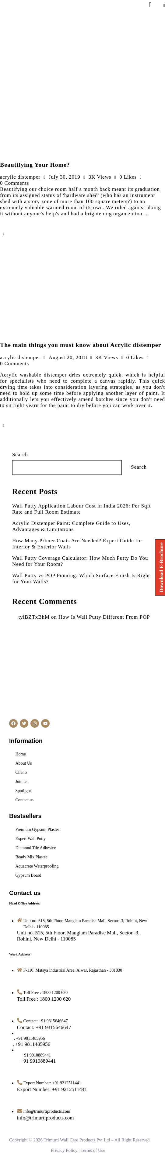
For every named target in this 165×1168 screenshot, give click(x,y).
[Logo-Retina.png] (21, 34)
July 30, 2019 (64, 177)
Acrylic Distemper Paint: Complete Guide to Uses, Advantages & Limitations (71, 526)
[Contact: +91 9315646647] (44, 1027)
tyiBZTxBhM (34, 617)
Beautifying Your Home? (35, 164)
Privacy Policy (64, 1150)
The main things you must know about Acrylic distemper (80, 344)
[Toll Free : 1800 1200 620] (44, 999)
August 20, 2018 (68, 357)
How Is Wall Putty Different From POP (104, 617)
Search (20, 454)
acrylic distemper (20, 177)
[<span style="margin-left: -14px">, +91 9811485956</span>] (34, 1044)
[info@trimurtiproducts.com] (45, 1118)
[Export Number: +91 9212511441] (52, 1089)
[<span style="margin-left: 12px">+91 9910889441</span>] (36, 1061)
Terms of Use (93, 1150)
